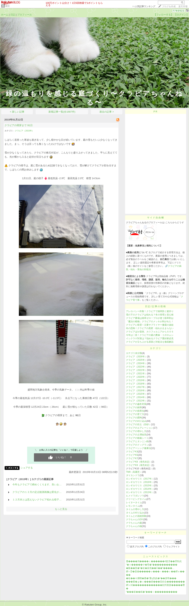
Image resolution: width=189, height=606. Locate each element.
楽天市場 (182, 6)
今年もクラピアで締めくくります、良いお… (36, 484)
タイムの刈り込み (135, 512)
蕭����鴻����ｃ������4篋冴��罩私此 (154, 561)
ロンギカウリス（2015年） (140, 485)
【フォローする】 (163, 14)
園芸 (7, 6)
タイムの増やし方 (135, 509)
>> (143, 6)
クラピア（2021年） (136, 373)
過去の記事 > (106, 111)
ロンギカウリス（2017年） (140, 478)
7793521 (179, 10)
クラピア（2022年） (136, 370)
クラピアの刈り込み (136, 421)
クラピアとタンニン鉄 (137, 441)
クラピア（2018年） (136, 383)
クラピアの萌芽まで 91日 (19, 125)
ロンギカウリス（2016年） (140, 482)
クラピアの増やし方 (136, 431)
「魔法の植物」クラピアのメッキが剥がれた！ (150, 321)
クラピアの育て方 (135, 414)
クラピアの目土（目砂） (138, 424)
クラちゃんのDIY (134, 519)
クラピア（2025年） (136, 360)
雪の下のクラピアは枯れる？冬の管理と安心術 (150, 314)
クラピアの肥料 (134, 417)
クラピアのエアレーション (139, 428)
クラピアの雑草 (134, 407)
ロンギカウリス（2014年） (140, 489)
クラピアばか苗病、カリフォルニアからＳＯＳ (150, 331)
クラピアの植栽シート (137, 438)
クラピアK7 (132, 458)
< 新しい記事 (17, 111)
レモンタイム (133, 506)
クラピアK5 (132, 455)
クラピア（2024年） (136, 363)
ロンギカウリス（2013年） (140, 492)
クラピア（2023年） (136, 366)
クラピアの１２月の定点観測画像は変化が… (36, 492)
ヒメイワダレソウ (135, 495)
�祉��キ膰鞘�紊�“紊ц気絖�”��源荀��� (151, 578)
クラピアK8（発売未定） (138, 461)
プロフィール (24, 14)
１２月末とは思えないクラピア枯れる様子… (36, 499)
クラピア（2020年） (136, 377)
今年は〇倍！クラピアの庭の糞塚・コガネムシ (150, 335)
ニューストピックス (155, 556)
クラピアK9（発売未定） (138, 465)
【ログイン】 (181, 14)
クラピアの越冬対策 (136, 404)
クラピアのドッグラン (137, 444)
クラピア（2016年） (136, 390)
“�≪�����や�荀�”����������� (151, 564)
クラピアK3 (132, 451)
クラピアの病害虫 (135, 411)
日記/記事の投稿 (155, 306)
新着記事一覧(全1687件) (61, 111)
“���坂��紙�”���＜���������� (151, 592)
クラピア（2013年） (136, 400)
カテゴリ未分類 (134, 353)
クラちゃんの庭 (134, 523)
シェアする (27, 467)
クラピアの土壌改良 (136, 434)
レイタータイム (134, 502)
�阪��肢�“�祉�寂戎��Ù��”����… (150, 568)
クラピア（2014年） (136, 397)
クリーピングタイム (136, 499)
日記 (12, 14)
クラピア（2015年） (24, 131)
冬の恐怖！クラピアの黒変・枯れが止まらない (150, 328)
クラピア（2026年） (136, 356)
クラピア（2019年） (136, 380)
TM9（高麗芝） (134, 472)
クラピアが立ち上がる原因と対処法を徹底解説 (150, 342)
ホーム (4, 14)
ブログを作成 (169, 6)
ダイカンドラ (133, 475)
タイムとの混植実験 (136, 516)
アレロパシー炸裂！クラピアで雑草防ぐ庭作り (150, 311)
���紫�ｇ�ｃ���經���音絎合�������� (155, 581)
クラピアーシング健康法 (138, 448)
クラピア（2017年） (136, 387)
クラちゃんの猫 (134, 526)
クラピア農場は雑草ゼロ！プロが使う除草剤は (150, 318)
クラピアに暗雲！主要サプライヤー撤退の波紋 (150, 325)
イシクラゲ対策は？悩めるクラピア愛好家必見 (150, 338)
